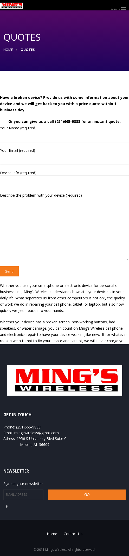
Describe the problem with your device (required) (64, 227)
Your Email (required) (64, 156)
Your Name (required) (64, 133)
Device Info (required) (64, 178)
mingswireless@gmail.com (36, 432)
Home (8, 49)
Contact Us (73, 533)
